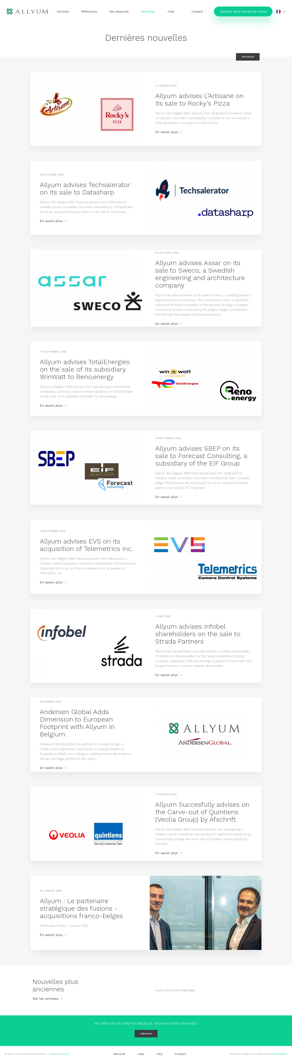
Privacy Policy (59, 1054)
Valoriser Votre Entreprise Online (243, 11)
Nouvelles (148, 11)
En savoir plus (168, 132)
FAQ (159, 1054)
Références (89, 11)
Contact (197, 11)
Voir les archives (47, 999)
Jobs (171, 11)
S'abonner (146, 1033)
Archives (248, 56)
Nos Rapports (119, 11)
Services (63, 11)
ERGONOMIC (280, 1054)
